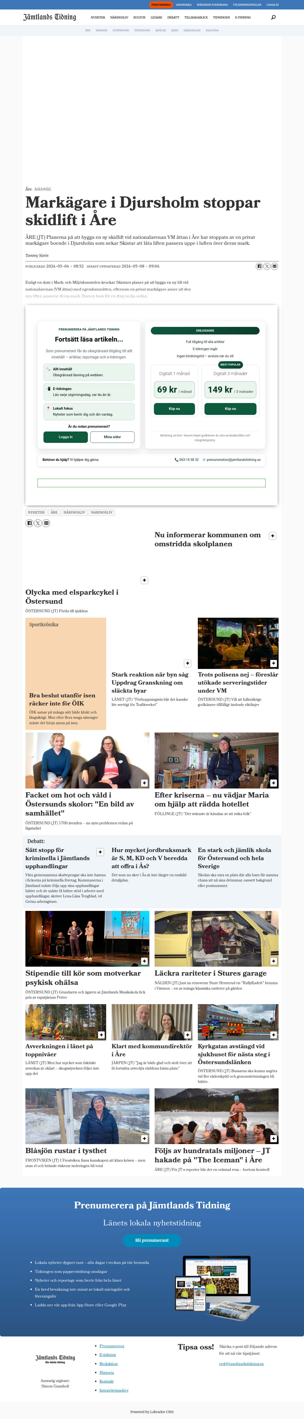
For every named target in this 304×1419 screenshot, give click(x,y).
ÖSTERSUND (142, 30)
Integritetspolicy (114, 1390)
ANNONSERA (183, 4)
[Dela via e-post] (274, 266)
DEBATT (173, 17)
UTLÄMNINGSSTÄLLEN (247, 4)
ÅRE (87, 30)
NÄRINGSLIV (119, 17)
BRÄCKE (161, 30)
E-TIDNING (243, 17)
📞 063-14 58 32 (187, 460)
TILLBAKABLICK (196, 17)
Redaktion (109, 1364)
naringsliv (102, 512)
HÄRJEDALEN (192, 30)
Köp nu (174, 409)
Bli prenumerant (152, 1240)
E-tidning (108, 1355)
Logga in (66, 437)
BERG (174, 30)
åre (54, 512)
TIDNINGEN (221, 17)
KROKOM (101, 30)
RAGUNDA (212, 30)
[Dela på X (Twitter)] (267, 266)
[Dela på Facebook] (259, 266)
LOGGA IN (273, 4)
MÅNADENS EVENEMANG (212, 4)
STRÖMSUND (121, 30)
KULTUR (139, 17)
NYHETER (98, 17)
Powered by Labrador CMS (152, 1412)
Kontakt (107, 1381)
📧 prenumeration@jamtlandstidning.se (231, 460)
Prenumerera (112, 1346)
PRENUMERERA (161, 4)
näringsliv (74, 512)
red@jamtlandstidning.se (241, 1364)
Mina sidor (112, 437)
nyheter (36, 512)
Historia (107, 1373)
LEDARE (156, 17)
